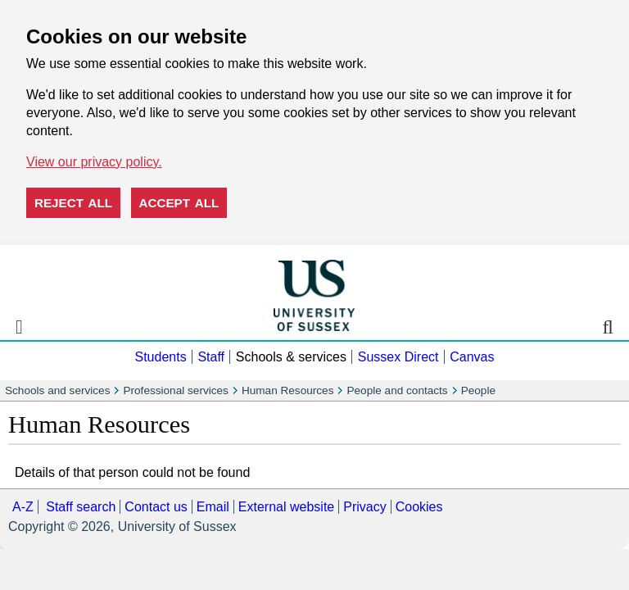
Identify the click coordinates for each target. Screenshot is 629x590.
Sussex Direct (398, 357)
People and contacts (396, 390)
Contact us (155, 507)
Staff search (80, 507)
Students (160, 357)
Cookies (419, 507)
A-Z (23, 507)
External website (286, 507)
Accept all (179, 203)
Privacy (364, 507)
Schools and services (57, 390)
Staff (210, 357)
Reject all (73, 203)
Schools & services (291, 357)
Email (213, 507)
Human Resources (288, 390)
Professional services (175, 390)
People (478, 390)
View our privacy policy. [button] (94, 162)
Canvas (472, 357)
